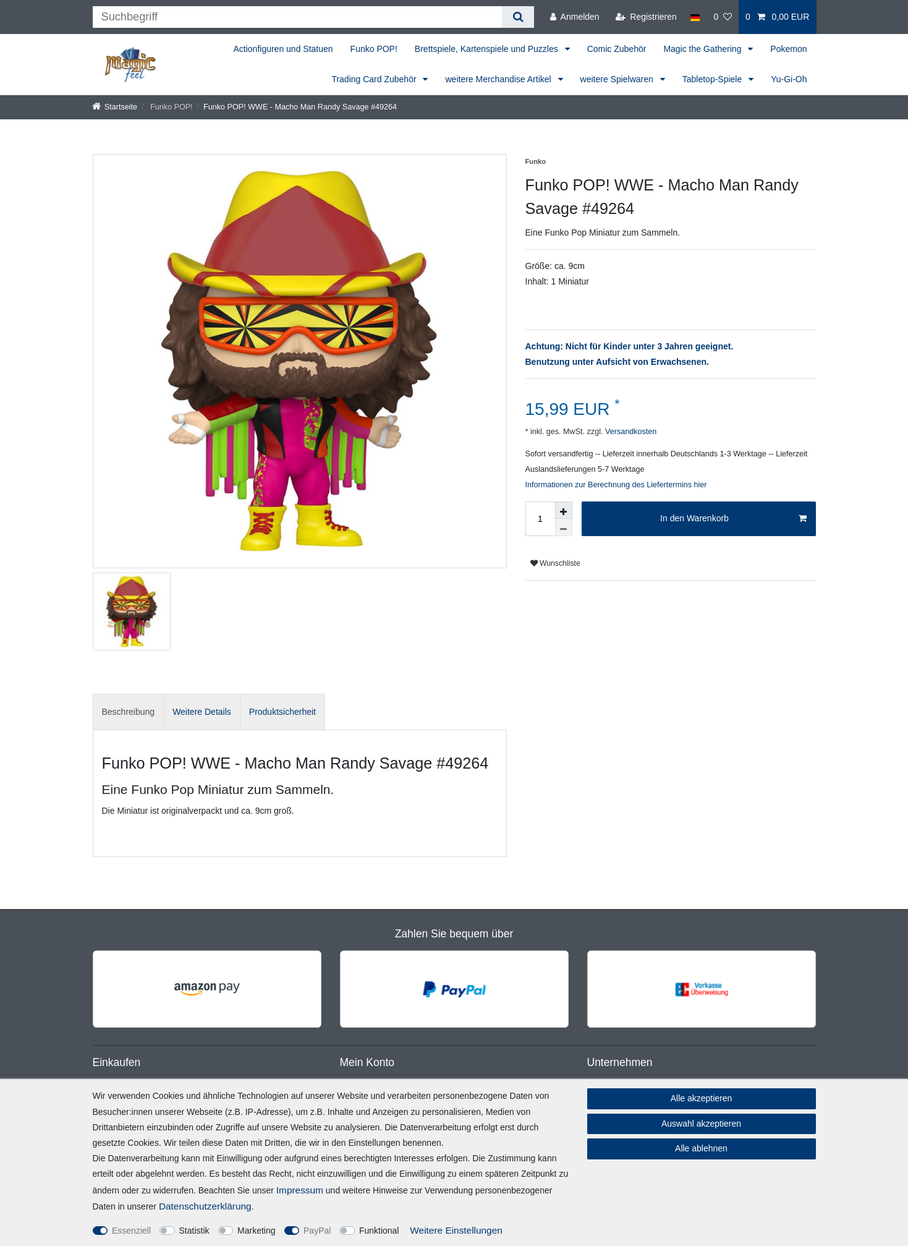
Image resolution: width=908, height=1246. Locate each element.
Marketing (256, 1230)
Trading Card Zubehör (374, 79)
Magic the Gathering (703, 49)
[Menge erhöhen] (563, 510)
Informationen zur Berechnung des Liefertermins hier (616, 484)
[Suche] (517, 17)
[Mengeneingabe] (540, 518)
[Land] (695, 17)
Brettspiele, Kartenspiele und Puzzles (488, 49)
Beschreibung (128, 712)
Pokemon (788, 49)
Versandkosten (629, 431)
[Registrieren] (646, 17)
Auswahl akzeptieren (701, 1124)
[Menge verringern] (563, 527)
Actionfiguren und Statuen (283, 49)
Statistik (194, 1230)
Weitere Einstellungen (456, 1230)
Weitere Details (201, 712)
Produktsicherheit (282, 712)
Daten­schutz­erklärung (205, 1206)
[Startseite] (115, 107)
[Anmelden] (574, 17)
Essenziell (131, 1230)
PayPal (317, 1230)
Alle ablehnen (701, 1148)
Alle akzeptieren (701, 1098)
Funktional (379, 1230)
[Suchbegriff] (298, 17)
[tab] (128, 712)
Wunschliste (555, 563)
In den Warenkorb (733, 518)
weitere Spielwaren (618, 79)
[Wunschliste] (722, 17)
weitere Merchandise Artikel (499, 79)
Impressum (299, 1190)
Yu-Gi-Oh (789, 79)
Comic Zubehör (617, 49)
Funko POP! (373, 49)
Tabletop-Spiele (713, 79)
